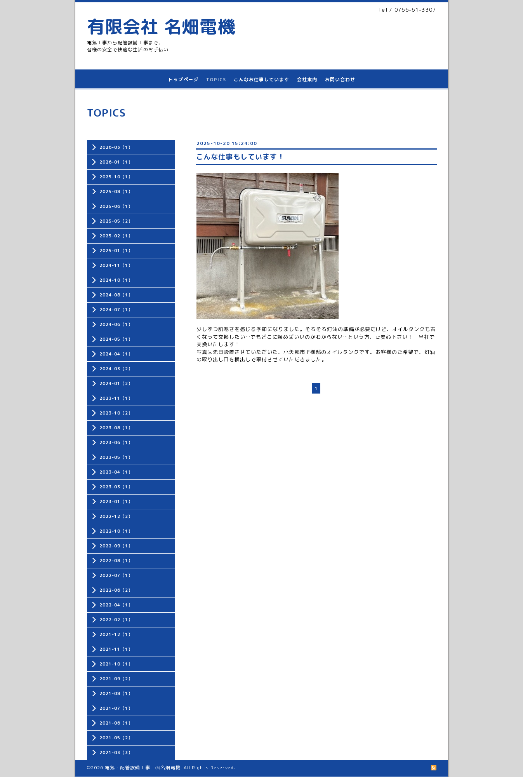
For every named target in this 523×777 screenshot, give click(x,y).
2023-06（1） (116, 442)
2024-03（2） (116, 369)
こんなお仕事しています (261, 79)
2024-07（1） (116, 310)
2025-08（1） (116, 191)
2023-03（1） (116, 487)
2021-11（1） (116, 649)
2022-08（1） (116, 560)
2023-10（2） (116, 413)
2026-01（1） (116, 162)
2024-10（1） (116, 280)
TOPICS (216, 79)
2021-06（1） (116, 723)
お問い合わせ (340, 79)
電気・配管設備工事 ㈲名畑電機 (143, 767)
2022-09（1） (116, 546)
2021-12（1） (116, 634)
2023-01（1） (116, 501)
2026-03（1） (116, 147)
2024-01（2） (116, 383)
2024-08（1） (116, 295)
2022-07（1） (116, 575)
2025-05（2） (116, 221)
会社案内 (307, 79)
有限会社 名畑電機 (161, 26)
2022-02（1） (116, 620)
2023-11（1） (116, 398)
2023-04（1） (116, 472)
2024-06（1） (116, 324)
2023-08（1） (116, 428)
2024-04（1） (116, 354)
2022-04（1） (116, 605)
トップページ (183, 79)
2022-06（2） (116, 590)
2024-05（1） (116, 339)
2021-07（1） (116, 708)
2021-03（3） (116, 752)
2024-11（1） (116, 265)
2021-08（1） (116, 693)
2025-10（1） (116, 177)
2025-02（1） (116, 236)
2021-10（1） (116, 664)
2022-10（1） (116, 531)
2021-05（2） (116, 738)
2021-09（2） (116, 679)
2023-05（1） (116, 457)
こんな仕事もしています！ (240, 157)
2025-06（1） (116, 206)
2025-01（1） (116, 250)
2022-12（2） (116, 516)
